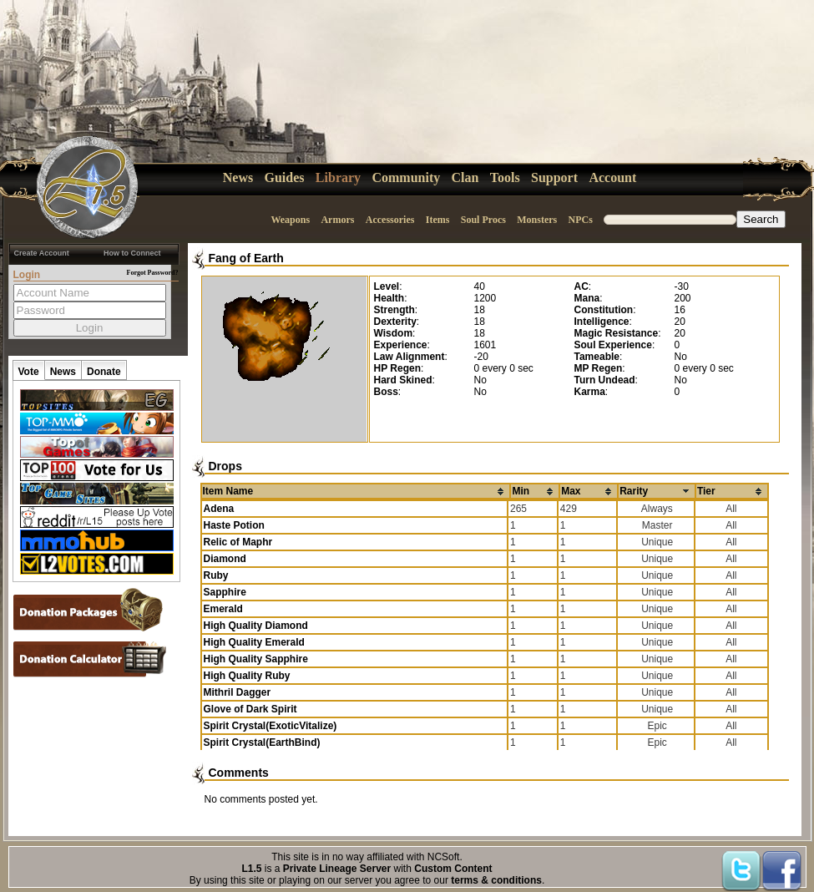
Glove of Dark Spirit (250, 709)
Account (612, 177)
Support (554, 177)
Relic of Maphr (238, 542)
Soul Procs (483, 220)
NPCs (581, 220)
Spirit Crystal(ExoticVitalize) (270, 726)
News (238, 177)
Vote (28, 372)
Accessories (390, 220)
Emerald (223, 609)
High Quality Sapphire (256, 659)
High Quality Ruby (247, 676)
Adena (219, 508)
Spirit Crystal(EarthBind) (262, 742)
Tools (505, 177)
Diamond (225, 559)
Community (406, 177)
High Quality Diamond (256, 625)
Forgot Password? (153, 272)
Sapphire (225, 592)
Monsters (537, 220)
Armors (337, 220)
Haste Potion (234, 525)
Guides (285, 177)
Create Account (41, 253)
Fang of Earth (246, 258)
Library (338, 177)
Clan (465, 177)
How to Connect (132, 253)
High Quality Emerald (254, 642)
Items (438, 220)
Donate (104, 372)
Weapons (290, 220)
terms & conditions (496, 880)
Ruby (216, 575)
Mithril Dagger (237, 692)
